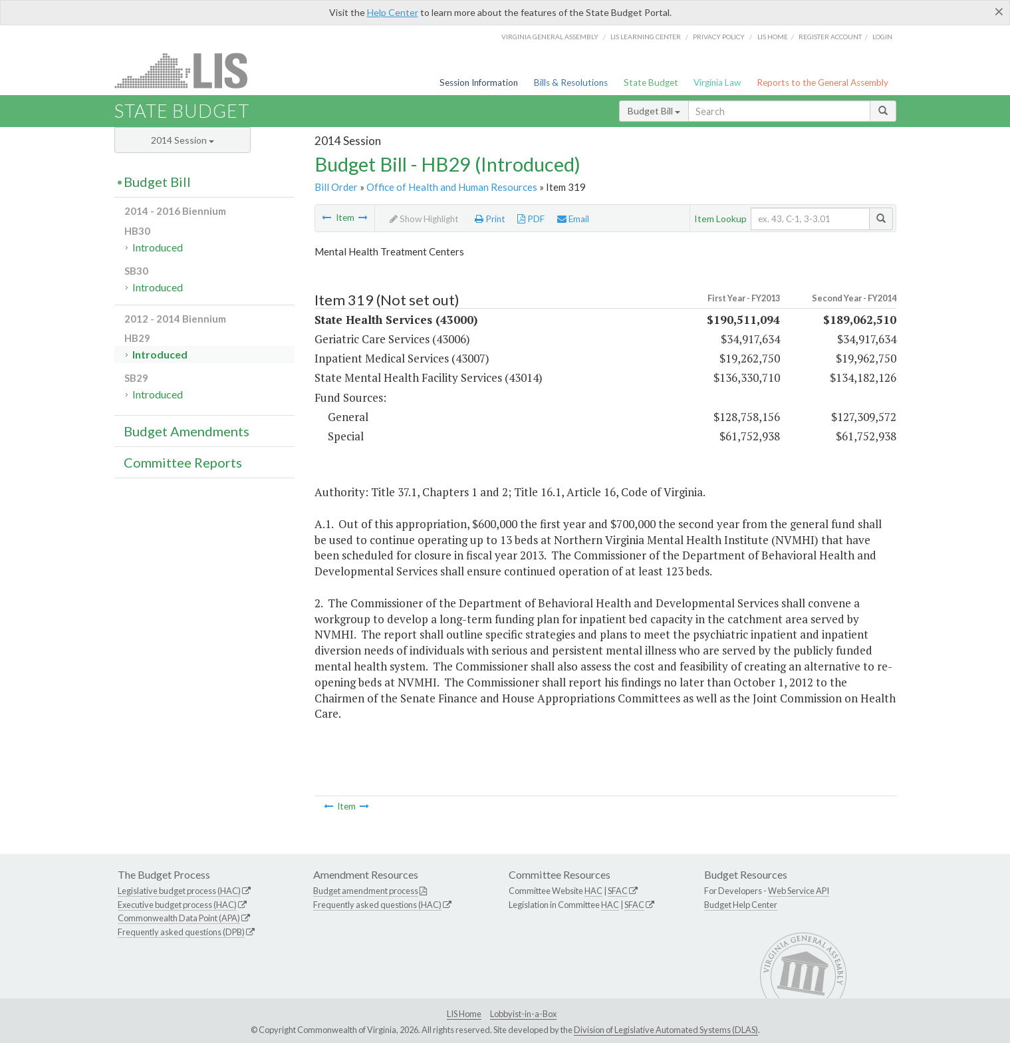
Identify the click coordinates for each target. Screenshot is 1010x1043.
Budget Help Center (740, 904)
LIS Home (464, 1013)
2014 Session (182, 140)
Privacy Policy (719, 37)
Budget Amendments (186, 431)
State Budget (651, 82)
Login (882, 37)
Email (573, 219)
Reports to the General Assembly (822, 82)
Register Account (830, 37)
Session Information (479, 82)
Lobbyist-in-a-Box (523, 1013)
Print (490, 219)
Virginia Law (717, 82)
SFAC (618, 890)
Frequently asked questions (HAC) (377, 904)
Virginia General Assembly (549, 37)
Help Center (392, 12)
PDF (531, 219)
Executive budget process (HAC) (177, 904)
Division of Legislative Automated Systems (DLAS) (666, 1029)
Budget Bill (654, 110)
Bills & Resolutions (571, 82)
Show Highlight (424, 219)
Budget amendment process (365, 890)
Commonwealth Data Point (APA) (179, 918)
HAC (593, 890)
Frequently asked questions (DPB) (181, 932)
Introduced (157, 247)
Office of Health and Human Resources (451, 187)
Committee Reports (183, 462)
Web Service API (798, 890)
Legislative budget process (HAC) (179, 890)
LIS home (772, 37)
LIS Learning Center (645, 37)
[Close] (999, 11)
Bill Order (336, 187)
